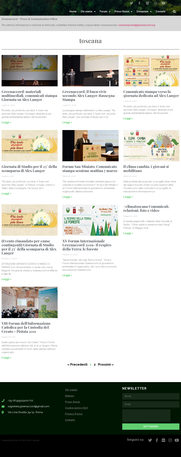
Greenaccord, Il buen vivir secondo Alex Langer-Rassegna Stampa (88, 95)
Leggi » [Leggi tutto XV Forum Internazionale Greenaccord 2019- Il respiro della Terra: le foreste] (67, 275)
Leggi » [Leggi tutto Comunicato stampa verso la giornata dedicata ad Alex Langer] (128, 118)
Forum (105, 11)
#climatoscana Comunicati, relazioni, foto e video (146, 208)
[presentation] (146, 415)
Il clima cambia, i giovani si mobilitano (146, 168)
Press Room (123, 11)
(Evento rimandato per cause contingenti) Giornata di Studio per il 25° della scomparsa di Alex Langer (29, 246)
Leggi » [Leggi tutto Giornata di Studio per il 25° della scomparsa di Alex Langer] (6, 193)
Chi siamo (88, 11)
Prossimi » (106, 364)
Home (73, 11)
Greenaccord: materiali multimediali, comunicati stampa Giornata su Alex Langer (29, 95)
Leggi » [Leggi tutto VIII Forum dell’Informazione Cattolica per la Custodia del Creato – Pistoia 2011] (6, 357)
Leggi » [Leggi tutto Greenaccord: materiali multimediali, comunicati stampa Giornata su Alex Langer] (6, 122)
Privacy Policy (74, 413)
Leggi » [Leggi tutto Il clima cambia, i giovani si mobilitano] (128, 196)
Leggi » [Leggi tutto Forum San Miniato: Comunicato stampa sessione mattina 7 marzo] (67, 196)
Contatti (160, 11)
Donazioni (144, 11)
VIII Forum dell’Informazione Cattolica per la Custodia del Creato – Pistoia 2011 (26, 327)
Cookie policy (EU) (76, 407)
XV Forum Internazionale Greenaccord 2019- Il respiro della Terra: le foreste (86, 244)
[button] (174, 11)
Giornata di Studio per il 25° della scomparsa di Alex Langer (29, 168)
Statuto (69, 395)
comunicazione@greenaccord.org (136, 25)
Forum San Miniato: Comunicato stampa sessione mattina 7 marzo (89, 168)
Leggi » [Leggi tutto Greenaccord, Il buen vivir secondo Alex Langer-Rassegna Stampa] (67, 122)
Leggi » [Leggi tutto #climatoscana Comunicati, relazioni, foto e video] (128, 233)
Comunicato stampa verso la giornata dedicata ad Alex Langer (151, 93)
